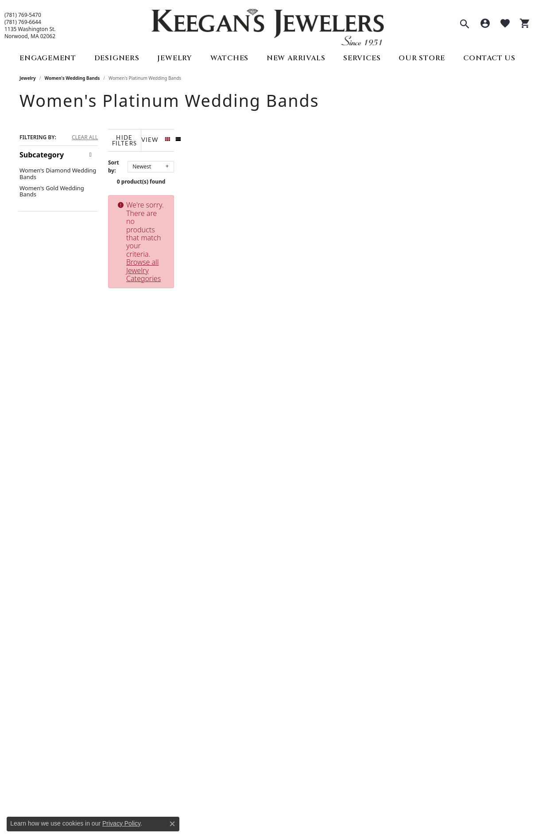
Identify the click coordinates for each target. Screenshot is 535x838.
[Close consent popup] (172, 823)
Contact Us (489, 58)
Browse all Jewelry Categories (364, 200)
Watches (229, 58)
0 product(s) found (311, 176)
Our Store (422, 58)
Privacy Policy (121, 823)
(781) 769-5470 (22, 15)
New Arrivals (296, 58)
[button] (464, 25)
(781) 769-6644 (22, 22)
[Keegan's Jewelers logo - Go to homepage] (267, 25)
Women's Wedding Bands (72, 78)
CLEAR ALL (85, 137)
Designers (117, 58)
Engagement (47, 58)
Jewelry (174, 58)
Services (361, 58)
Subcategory (41, 154)
